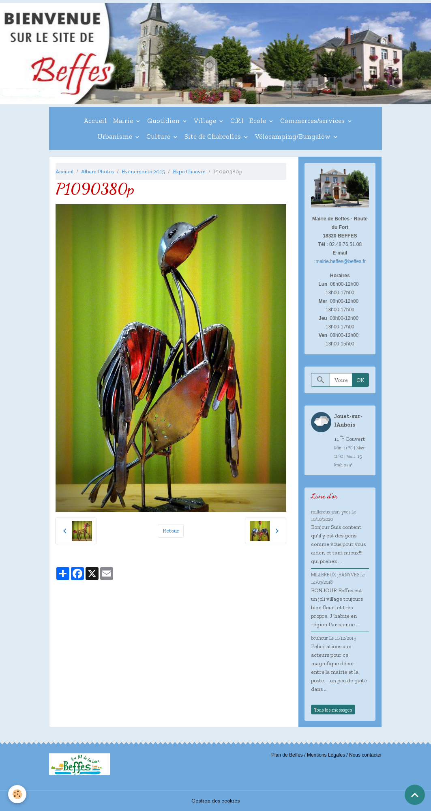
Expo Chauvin (189, 171)
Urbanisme (115, 136)
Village (206, 120)
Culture (159, 136)
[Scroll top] (415, 795)
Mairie (124, 120)
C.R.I (237, 120)
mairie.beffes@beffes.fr (340, 261)
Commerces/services (313, 120)
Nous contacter (365, 755)
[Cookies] (17, 794)
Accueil (95, 120)
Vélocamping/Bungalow (293, 136)
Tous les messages (333, 710)
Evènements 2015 (143, 171)
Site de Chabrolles (213, 136)
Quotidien (164, 120)
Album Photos (97, 171)
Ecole (258, 120)
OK (360, 380)
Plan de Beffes (287, 755)
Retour (171, 530)
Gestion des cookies (215, 800)
